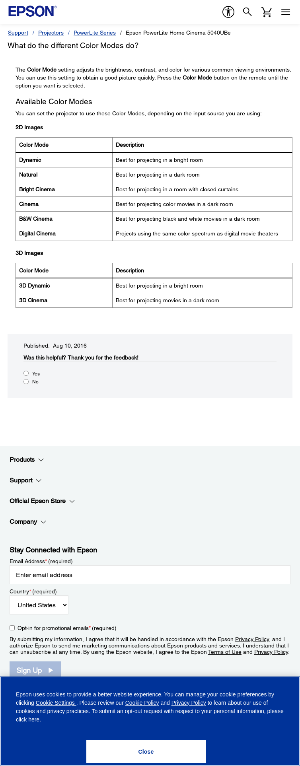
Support (18, 32)
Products (27, 459)
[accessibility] (228, 12)
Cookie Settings (56, 703)
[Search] (247, 12)
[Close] (146, 751)
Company (28, 521)
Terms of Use (225, 652)
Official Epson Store (42, 501)
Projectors (51, 32)
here (33, 719)
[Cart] (266, 12)
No (35, 382)
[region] (150, 721)
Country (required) (33, 591)
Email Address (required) (41, 561)
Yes (36, 374)
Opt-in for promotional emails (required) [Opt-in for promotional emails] (67, 628)
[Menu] (285, 12)
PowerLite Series (95, 32)
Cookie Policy (142, 703)
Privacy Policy (252, 639)
